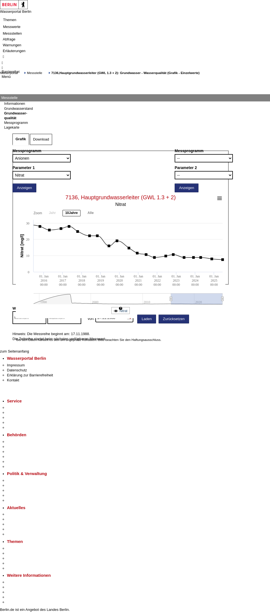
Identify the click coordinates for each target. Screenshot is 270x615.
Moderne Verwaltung (23, 558)
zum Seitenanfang (14, 351)
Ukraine (13, 529)
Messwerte (12, 27)
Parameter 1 (23, 167)
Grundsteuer (17, 568)
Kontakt (13, 380)
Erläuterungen (14, 51)
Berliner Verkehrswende (26, 553)
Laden (147, 319)
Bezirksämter (17, 452)
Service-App (17, 407)
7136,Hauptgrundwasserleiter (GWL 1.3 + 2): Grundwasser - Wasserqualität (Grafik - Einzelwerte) (125, 73)
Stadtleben (15, 597)
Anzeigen (24, 188)
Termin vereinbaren (22, 412)
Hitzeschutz (16, 534)
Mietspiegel (16, 563)
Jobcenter (15, 462)
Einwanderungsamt (22, 467)
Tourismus (15, 587)
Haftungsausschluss (146, 339)
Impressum (16, 365)
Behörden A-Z (18, 442)
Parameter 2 (186, 167)
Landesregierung (20, 480)
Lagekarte (11, 127)
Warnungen (12, 45)
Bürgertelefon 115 (21, 417)
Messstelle (34, 73)
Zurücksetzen (174, 319)
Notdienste (15, 422)
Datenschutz (17, 370)
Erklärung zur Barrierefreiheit (30, 375)
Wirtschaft (15, 592)
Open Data (15, 495)
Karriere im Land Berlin (25, 485)
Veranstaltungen (20, 524)
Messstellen (12, 33)
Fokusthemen (18, 548)
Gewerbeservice (20, 427)
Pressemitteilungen (22, 514)
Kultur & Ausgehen (22, 582)
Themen (9, 20)
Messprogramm (26, 151)
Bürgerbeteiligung (21, 490)
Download (41, 139)
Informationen (14, 104)
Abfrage (9, 39)
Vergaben (14, 500)
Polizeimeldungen (21, 519)
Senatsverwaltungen (23, 447)
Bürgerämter (17, 457)
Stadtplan (14, 602)
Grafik (21, 139)
